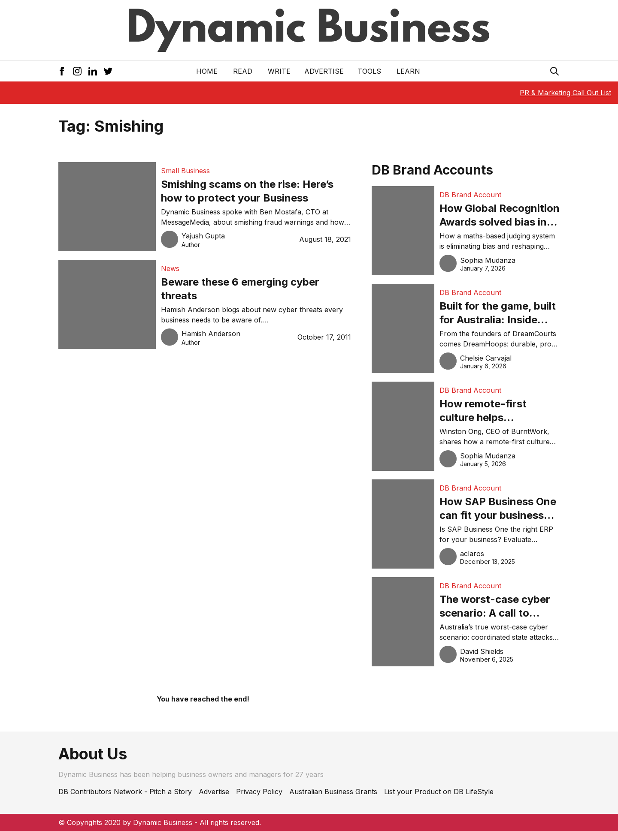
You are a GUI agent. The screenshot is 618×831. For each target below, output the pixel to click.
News (170, 268)
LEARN (408, 71)
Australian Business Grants (333, 791)
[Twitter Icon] (108, 71)
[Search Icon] (554, 71)
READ (242, 71)
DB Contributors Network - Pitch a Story (125, 791)
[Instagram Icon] (77, 71)
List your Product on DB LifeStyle (439, 791)
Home (207, 71)
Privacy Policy (259, 791)
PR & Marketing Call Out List (565, 92)
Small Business (185, 170)
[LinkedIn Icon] (93, 71)
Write (279, 71)
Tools (369, 71)
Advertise (324, 71)
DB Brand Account (470, 194)
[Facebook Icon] (62, 71)
